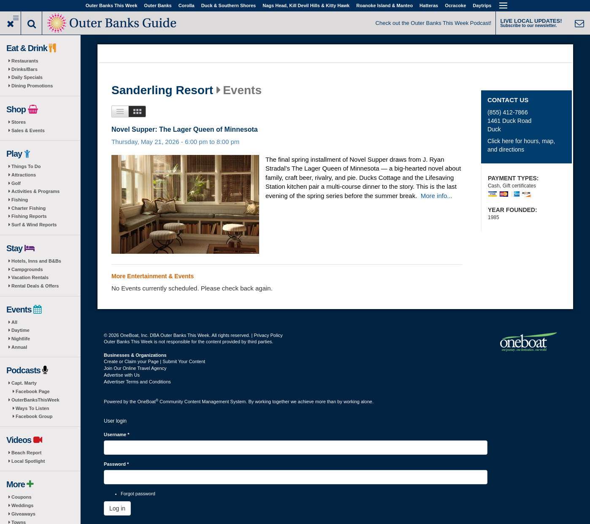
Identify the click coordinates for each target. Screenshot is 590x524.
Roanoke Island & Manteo (384, 5)
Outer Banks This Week (112, 5)
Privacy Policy (268, 335)
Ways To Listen (32, 408)
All (14, 322)
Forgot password (138, 493)
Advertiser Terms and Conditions (137, 381)
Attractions (23, 174)
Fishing (19, 199)
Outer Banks (157, 5)
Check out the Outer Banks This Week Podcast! (434, 23)
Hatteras (428, 5)
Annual (19, 347)
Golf (16, 183)
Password (116, 464)
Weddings (22, 505)
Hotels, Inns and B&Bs (36, 260)
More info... (436, 195)
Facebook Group (34, 416)
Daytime (20, 330)
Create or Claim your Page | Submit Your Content (154, 361)
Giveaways (23, 513)
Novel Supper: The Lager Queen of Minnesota (184, 129)
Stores (18, 122)
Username (117, 434)
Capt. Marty (24, 383)
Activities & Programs (35, 191)
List (120, 111)
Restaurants (24, 60)
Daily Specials (27, 77)
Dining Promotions (32, 85)
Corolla (187, 5)
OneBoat (148, 401)
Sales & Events (28, 130)
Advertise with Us (122, 374)
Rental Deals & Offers (35, 285)
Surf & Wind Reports (34, 224)
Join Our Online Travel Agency (135, 368)
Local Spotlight (28, 461)
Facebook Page (33, 391)
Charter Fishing (28, 208)
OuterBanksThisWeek (35, 399)
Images (137, 111)
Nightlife (20, 338)
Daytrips (482, 5)
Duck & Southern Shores (228, 5)
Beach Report (26, 452)
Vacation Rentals (30, 277)
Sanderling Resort (162, 90)
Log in (117, 508)
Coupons (21, 497)
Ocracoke (455, 5)
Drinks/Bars (24, 69)
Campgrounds (27, 269)
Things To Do (26, 166)
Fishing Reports (29, 216)
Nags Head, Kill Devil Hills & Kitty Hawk (306, 5)
